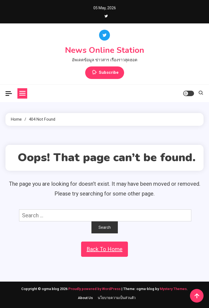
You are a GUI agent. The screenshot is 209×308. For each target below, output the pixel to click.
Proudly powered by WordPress (94, 289)
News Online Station (104, 50)
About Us (85, 298)
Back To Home (104, 249)
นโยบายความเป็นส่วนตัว (117, 298)
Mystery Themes (173, 289)
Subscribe (105, 73)
